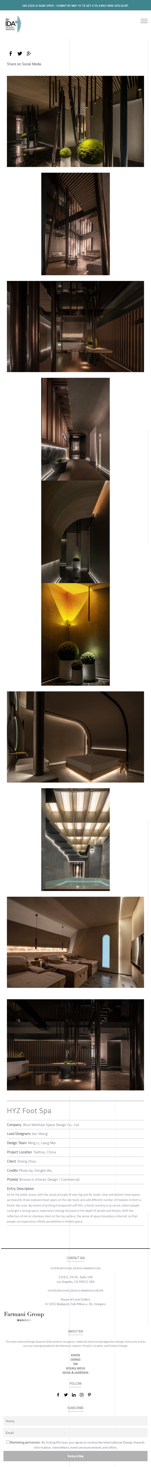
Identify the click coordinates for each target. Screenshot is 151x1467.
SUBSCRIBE (75, 1408)
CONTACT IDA (76, 1258)
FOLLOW (75, 1383)
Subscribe (76, 1456)
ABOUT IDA (75, 1331)
